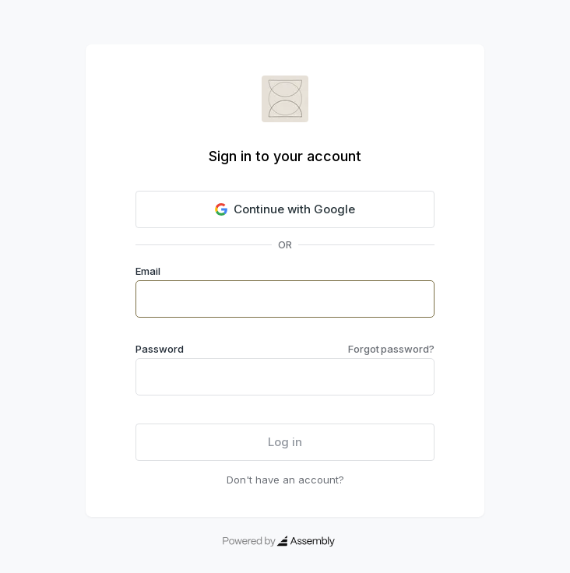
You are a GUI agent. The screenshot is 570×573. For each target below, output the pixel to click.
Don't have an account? (285, 479)
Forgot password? (391, 349)
